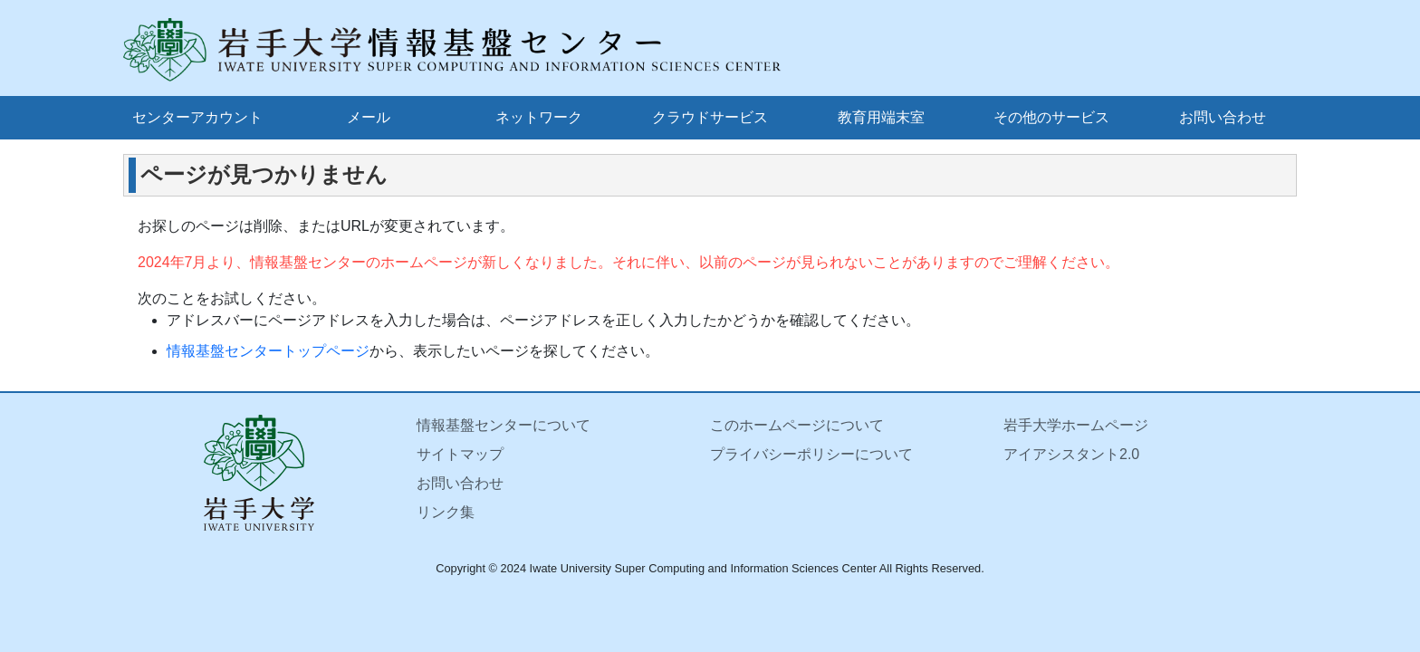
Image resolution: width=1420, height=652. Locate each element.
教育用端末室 (881, 117)
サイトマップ (460, 454)
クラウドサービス (710, 117)
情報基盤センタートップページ (268, 351)
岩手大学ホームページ (1075, 425)
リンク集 (446, 512)
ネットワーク (538, 117)
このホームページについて (797, 425)
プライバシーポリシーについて (811, 454)
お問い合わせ (1222, 117)
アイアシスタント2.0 (1071, 454)
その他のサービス (1051, 117)
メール (368, 117)
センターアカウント (197, 117)
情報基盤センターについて (503, 425)
